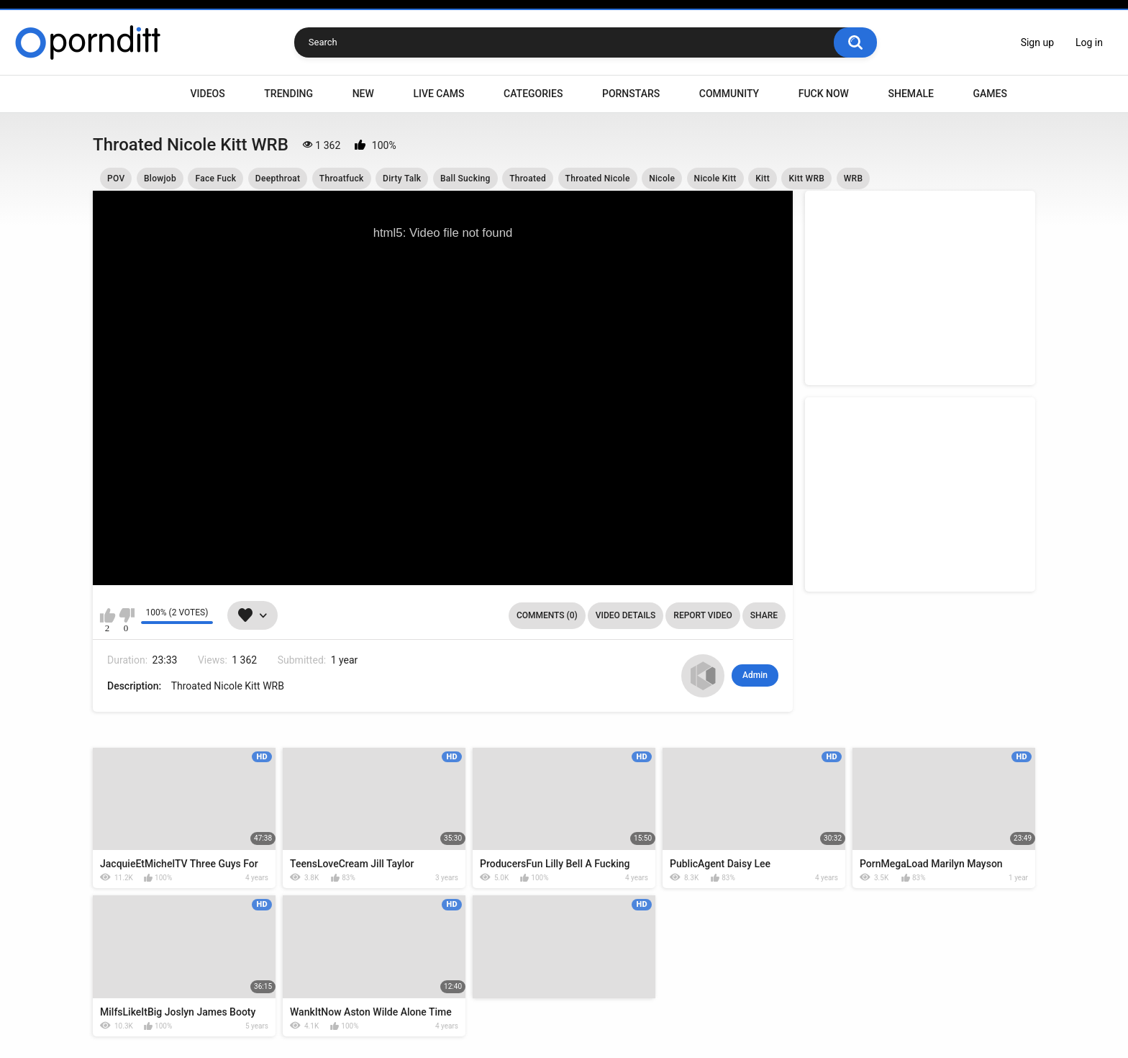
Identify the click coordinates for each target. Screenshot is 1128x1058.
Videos (208, 93)
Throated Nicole (597, 178)
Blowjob (160, 178)
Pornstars (631, 93)
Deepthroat (277, 178)
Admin (755, 675)
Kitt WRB (806, 178)
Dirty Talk (402, 178)
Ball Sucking (465, 178)
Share (764, 615)
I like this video (107, 615)
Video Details (626, 615)
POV (115, 178)
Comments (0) (547, 615)
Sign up (1037, 42)
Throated (527, 178)
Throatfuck (341, 178)
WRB (853, 178)
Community (729, 93)
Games (989, 93)
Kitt (762, 178)
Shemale (910, 93)
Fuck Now (824, 93)
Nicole (662, 178)
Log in (1089, 42)
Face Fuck (215, 178)
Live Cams (438, 93)
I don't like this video (126, 615)
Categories (533, 93)
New (363, 93)
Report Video (702, 615)
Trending (288, 93)
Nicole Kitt (715, 178)
